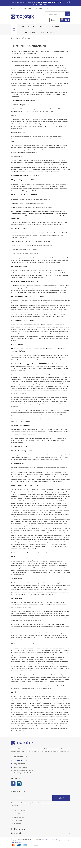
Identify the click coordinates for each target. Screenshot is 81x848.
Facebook (16, 8)
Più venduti (16, 824)
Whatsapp (26, 8)
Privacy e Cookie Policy (53, 840)
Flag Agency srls (16, 842)
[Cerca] (57, 13)
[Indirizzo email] (31, 798)
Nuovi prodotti (17, 820)
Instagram (19, 783)
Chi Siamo (37, 8)
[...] (12, 753)
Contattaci (48, 8)
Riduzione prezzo (18, 817)
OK (61, 798)
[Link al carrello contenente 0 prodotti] (65, 20)
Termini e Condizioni (19, 810)
